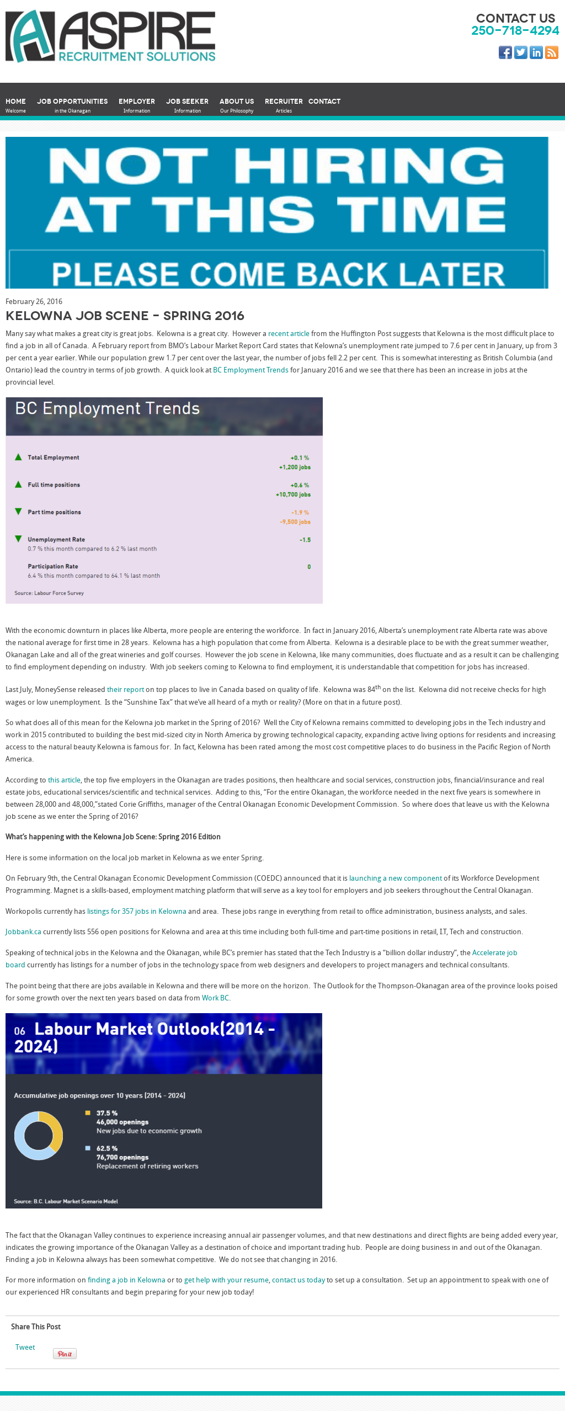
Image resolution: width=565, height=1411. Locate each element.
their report (125, 690)
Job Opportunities (72, 106)
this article (64, 780)
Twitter (523, 54)
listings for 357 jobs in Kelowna (136, 911)
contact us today (298, 1280)
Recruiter (284, 106)
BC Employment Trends (251, 370)
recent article (289, 334)
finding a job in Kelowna (127, 1280)
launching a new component (395, 878)
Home (16, 106)
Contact (324, 101)
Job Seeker (187, 106)
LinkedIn (538, 54)
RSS (554, 54)
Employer (137, 106)
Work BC (215, 998)
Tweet (25, 1347)
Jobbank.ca (23, 932)
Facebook (507, 54)
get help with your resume (226, 1280)
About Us (237, 106)
